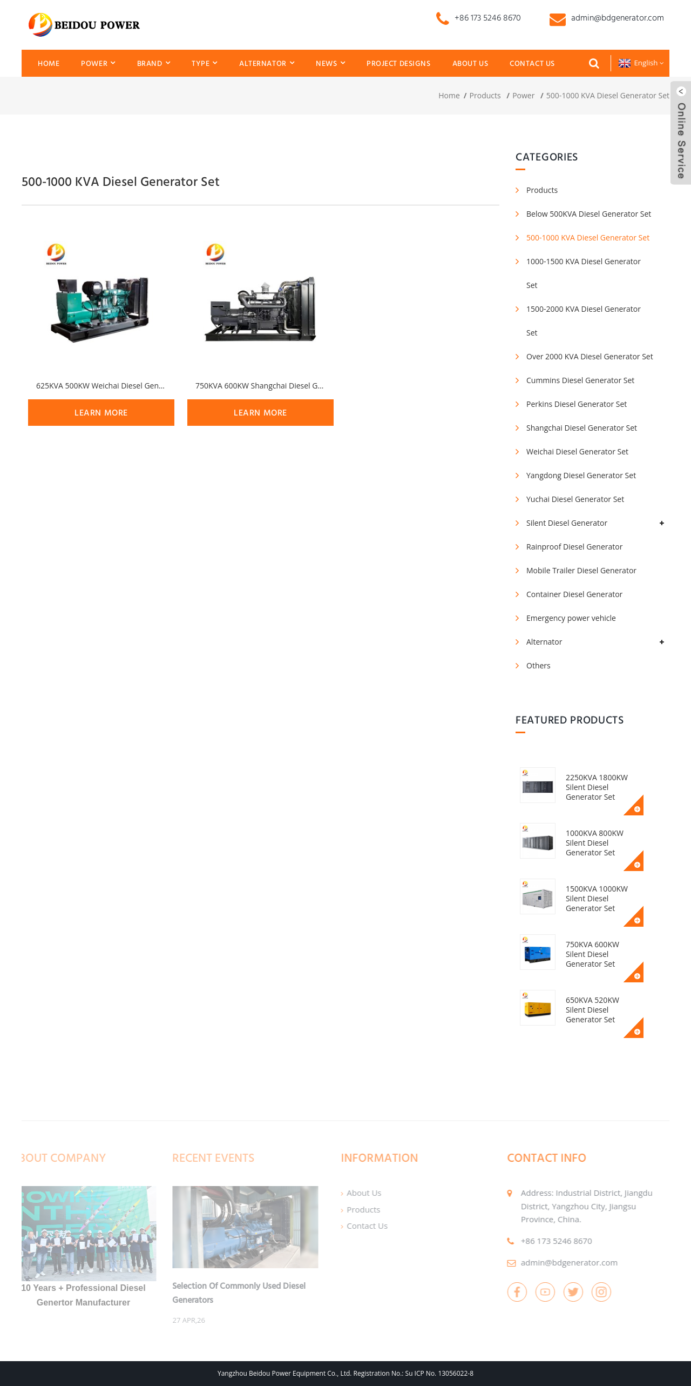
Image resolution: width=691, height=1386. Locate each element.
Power (98, 63)
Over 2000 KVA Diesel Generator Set (589, 356)
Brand (153, 63)
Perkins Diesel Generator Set (576, 404)
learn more (101, 412)
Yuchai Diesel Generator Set (575, 499)
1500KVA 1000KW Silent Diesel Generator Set (599, 898)
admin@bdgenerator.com (550, 1262)
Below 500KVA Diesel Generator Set (588, 214)
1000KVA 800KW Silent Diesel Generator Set (597, 843)
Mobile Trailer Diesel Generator (581, 570)
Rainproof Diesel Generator (574, 546)
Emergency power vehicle (571, 618)
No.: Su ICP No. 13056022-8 (432, 1373)
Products (485, 95)
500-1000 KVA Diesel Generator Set (607, 95)
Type (205, 63)
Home (48, 63)
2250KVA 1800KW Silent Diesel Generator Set (599, 787)
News (330, 63)
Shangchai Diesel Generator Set (581, 428)
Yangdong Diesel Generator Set (581, 475)
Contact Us (532, 63)
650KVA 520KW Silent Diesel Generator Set (605, 1005)
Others (538, 665)
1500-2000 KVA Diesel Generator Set (583, 321)
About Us (470, 63)
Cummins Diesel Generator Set (580, 380)
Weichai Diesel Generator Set (577, 451)
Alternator (266, 63)
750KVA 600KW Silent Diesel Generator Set (605, 949)
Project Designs (399, 63)
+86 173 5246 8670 (537, 1240)
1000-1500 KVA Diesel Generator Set (583, 273)
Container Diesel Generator (574, 594)
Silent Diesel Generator (566, 523)
